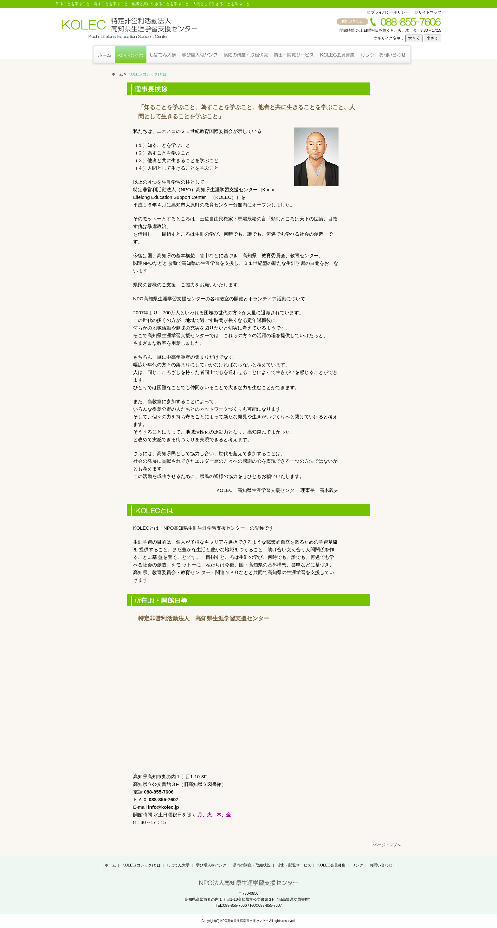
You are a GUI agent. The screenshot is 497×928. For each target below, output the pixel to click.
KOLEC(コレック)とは (141, 865)
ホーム (117, 74)
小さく (432, 38)
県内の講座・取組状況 (252, 865)
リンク (357, 865)
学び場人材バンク (211, 865)
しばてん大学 (178, 865)
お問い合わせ (381, 865)
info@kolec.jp (163, 807)
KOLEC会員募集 (332, 865)
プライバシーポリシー (390, 12)
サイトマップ (429, 12)
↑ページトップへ (386, 845)
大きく (414, 38)
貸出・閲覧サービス (294, 865)
